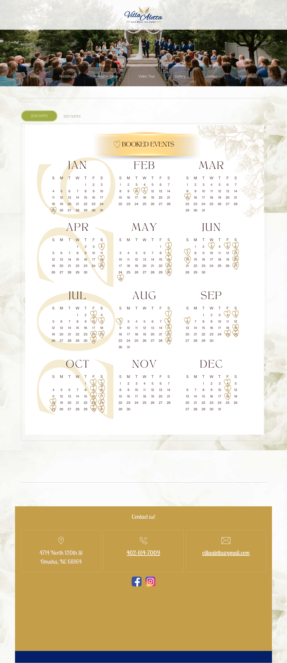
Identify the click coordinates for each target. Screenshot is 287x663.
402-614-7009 (143, 552)
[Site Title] (143, 15)
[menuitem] (34, 76)
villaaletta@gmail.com (226, 552)
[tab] (39, 116)
